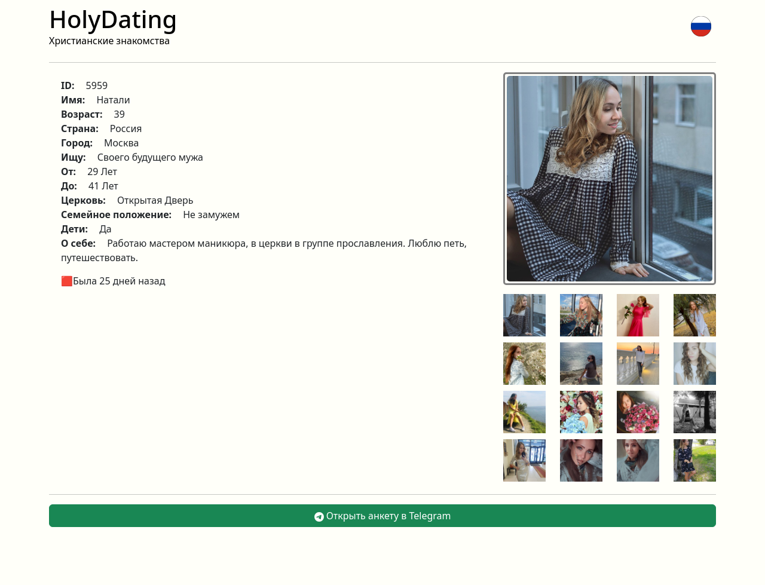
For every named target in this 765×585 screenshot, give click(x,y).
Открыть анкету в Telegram (382, 515)
